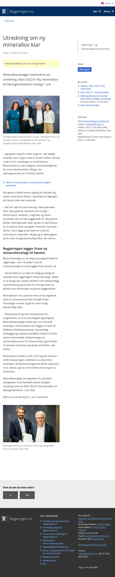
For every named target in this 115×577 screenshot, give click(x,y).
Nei (27, 495)
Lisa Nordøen (103, 524)
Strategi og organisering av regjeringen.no (56, 522)
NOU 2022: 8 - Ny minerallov (94, 92)
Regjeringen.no (21, 11)
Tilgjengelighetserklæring (55, 546)
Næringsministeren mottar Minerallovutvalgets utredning (95, 97)
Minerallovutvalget (89, 105)
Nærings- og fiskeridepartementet (95, 47)
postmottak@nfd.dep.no (97, 535)
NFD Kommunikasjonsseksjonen (93, 121)
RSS (44, 563)
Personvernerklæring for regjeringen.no (55, 535)
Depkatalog (98, 538)
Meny (107, 11)
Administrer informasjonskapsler (53, 542)
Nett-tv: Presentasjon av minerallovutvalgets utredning (28, 184)
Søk (95, 11)
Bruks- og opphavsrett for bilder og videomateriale (59, 552)
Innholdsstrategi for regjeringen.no (53, 529)
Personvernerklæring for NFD (92, 544)
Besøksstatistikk (51, 556)
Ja (10, 495)
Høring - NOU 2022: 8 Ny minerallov (92, 87)
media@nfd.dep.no (94, 124)
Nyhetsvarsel (49, 560)
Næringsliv (84, 69)
